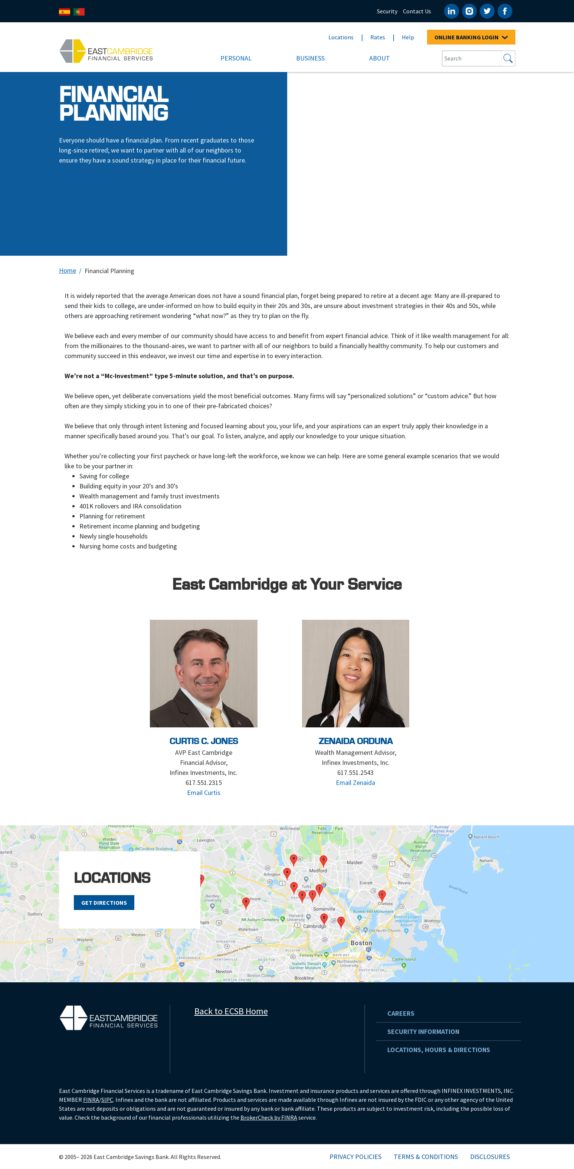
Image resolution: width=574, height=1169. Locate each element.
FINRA (91, 1099)
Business (310, 58)
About (379, 58)
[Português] (79, 11)
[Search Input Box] (472, 58)
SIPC (107, 1099)
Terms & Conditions (426, 1156)
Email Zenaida (355, 782)
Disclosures (490, 1156)
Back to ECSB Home (231, 1011)
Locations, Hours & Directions (438, 1049)
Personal (236, 58)
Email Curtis (203, 792)
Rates (377, 37)
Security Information (423, 1031)
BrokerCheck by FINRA (268, 1117)
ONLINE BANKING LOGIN (471, 37)
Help (408, 37)
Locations (341, 37)
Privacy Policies (355, 1156)
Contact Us (417, 11)
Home (67, 270)
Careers (400, 1013)
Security (387, 11)
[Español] (64, 11)
